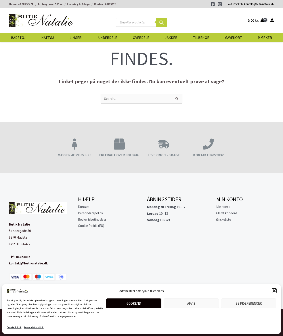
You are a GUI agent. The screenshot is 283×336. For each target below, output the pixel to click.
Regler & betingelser (93, 220)
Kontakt (84, 207)
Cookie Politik (14, 327)
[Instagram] (220, 4)
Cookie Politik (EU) (92, 226)
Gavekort (233, 37)
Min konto (224, 207)
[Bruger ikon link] (272, 20)
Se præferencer (249, 303)
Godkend (133, 303)
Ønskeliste (224, 220)
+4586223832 (234, 4)
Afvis (191, 303)
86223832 (23, 257)
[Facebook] (212, 4)
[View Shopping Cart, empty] (256, 20)
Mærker (265, 37)
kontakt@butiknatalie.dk (259, 4)
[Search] (161, 22)
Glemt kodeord (227, 213)
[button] (274, 291)
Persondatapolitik (34, 327)
